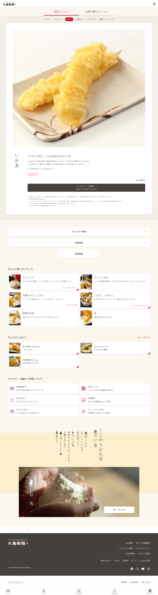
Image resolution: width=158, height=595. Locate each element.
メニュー (15, 530)
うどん (47, 19)
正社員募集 (130, 553)
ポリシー (134, 561)
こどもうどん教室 (126, 548)
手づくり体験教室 (143, 543)
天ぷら (69, 19)
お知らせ (117, 561)
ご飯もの (79, 19)
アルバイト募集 (144, 553)
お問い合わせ (145, 582)
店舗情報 (125, 561)
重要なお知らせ (106, 561)
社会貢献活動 (133, 582)
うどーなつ (91, 19)
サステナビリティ (143, 548)
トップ (10, 530)
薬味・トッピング (107, 19)
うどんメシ (58, 19)
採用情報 (124, 582)
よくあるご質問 (144, 561)
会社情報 (129, 543)
